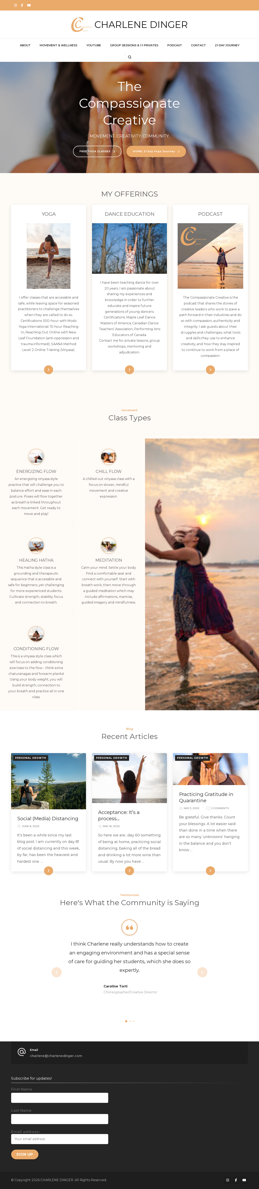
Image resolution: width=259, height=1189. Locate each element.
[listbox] (129, 972)
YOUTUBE (93, 45)
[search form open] (129, 57)
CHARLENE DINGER (141, 24)
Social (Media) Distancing (47, 818)
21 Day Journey (227, 45)
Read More (42, 369)
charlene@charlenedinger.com (56, 1056)
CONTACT (198, 45)
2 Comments (220, 808)
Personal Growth (30, 757)
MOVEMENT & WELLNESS (58, 45)
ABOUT (25, 45)
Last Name (21, 1110)
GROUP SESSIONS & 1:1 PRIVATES (134, 45)
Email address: (59, 1137)
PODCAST (174, 45)
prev (57, 972)
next (202, 972)
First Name (21, 1089)
